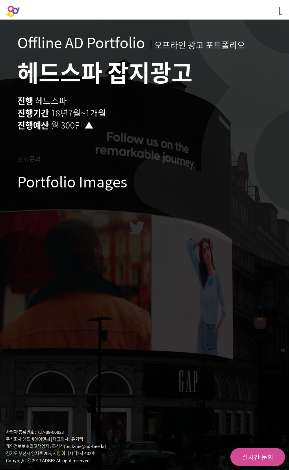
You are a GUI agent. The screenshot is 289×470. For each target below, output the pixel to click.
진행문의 (29, 158)
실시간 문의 (257, 457)
